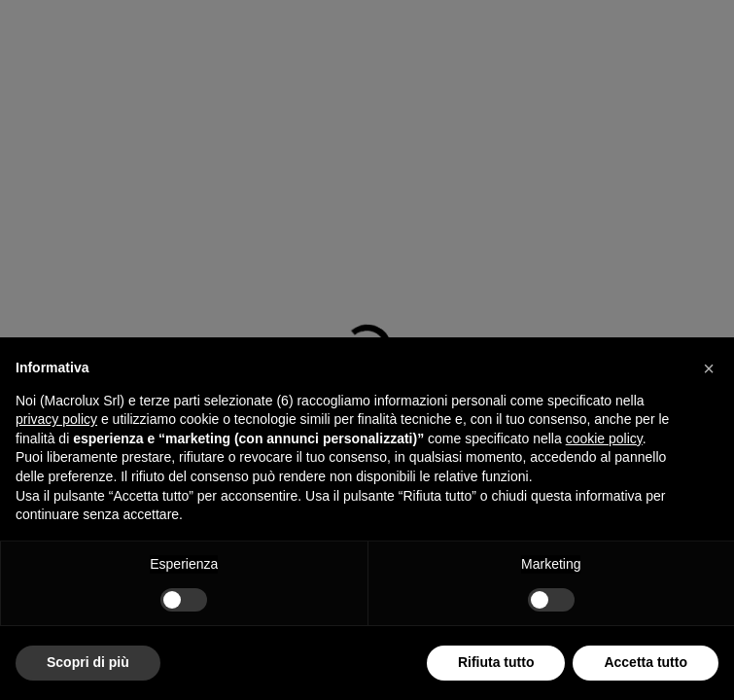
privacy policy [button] (56, 419)
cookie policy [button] (604, 438)
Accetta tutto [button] (645, 662)
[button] (708, 368)
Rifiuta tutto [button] (496, 662)
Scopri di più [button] (88, 662)
